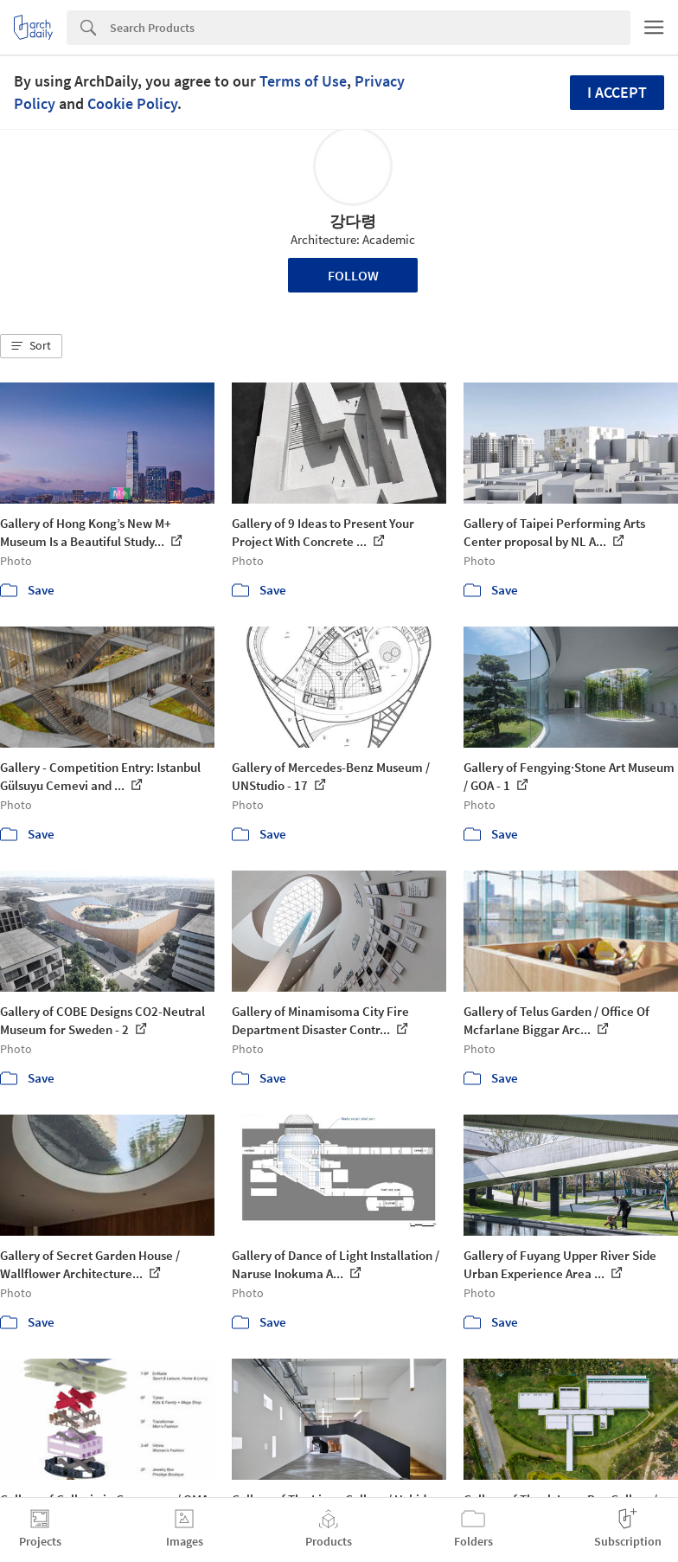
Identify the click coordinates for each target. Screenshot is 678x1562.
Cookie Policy (132, 103)
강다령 (352, 221)
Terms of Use (303, 81)
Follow (353, 275)
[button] (31, 346)
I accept (617, 92)
